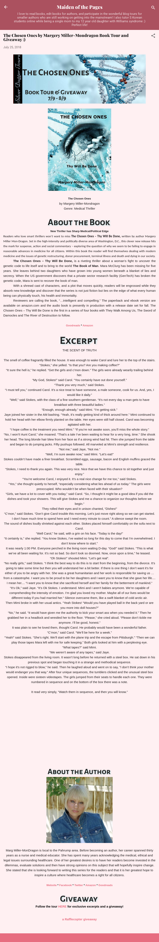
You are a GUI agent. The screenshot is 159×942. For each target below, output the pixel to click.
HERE (62, 906)
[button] (153, 36)
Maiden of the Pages (79, 7)
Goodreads (73, 325)
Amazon (87, 325)
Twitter (78, 885)
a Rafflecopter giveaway (79, 919)
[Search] (153, 8)
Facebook (65, 885)
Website (51, 885)
